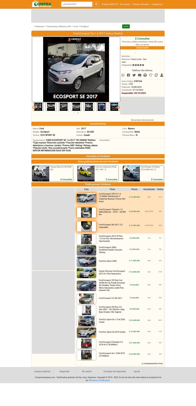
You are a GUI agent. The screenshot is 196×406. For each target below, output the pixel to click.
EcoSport (85, 26)
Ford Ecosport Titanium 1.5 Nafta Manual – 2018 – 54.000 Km (112, 212)
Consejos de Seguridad (114, 371)
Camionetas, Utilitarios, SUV (59, 26)
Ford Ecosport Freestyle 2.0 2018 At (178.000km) (111, 343)
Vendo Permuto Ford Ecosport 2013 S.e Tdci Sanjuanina (112, 272)
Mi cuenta (87, 371)
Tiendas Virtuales (140, 4)
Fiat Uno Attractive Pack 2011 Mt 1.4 (106, 168)
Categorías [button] (156, 4)
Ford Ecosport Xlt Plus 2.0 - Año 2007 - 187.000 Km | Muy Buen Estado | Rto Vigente (112, 309)
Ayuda (137, 371)
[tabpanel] (38, 107)
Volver (126, 26)
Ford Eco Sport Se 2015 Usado (112, 332)
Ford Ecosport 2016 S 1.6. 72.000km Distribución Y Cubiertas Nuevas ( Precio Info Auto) (112, 198)
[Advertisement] (97, 15)
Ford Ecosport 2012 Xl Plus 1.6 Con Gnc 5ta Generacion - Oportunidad (111, 238)
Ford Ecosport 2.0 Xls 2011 (110, 298)
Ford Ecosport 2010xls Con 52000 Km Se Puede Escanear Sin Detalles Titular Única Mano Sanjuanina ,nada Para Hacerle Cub (112, 285)
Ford (76, 26)
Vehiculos (40, 26)
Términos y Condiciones (99, 380)
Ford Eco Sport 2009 (108, 261)
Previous (33, 106)
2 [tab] (78, 113)
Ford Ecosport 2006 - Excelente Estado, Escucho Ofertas (110, 250)
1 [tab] (74, 113)
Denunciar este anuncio (142, 120)
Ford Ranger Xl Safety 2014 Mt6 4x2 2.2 (150, 168)
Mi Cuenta (125, 4)
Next (117, 106)
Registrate (64, 371)
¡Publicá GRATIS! (110, 4)
